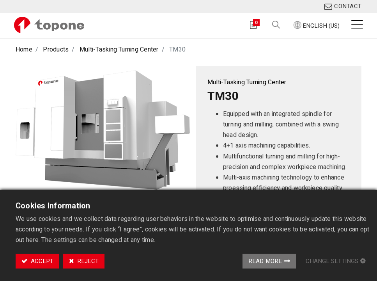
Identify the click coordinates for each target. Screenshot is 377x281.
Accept (41, 261)
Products (56, 49)
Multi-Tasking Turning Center (119, 49)
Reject (87, 261)
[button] (274, 25)
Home (24, 49)
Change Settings (332, 261)
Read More (265, 261)
